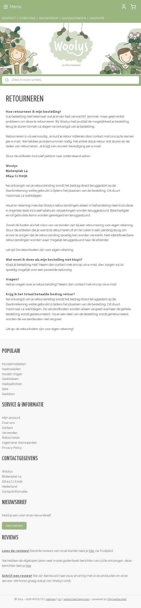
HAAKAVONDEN (74, 18)
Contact (7, 428)
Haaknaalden (11, 369)
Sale (5, 389)
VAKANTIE (97, 18)
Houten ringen (12, 374)
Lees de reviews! (15, 551)
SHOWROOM (48, 18)
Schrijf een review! (17, 576)
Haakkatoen (10, 379)
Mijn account (11, 417)
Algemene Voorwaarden (19, 442)
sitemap (51, 599)
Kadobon (8, 394)
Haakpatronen (12, 384)
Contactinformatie (14, 491)
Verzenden (9, 433)
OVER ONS (27, 18)
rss (59, 599)
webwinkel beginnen (76, 599)
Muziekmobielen (14, 364)
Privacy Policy (12, 447)
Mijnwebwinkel (116, 599)
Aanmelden (14, 525)
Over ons (8, 423)
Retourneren (11, 437)
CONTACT (9, 18)
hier (91, 551)
